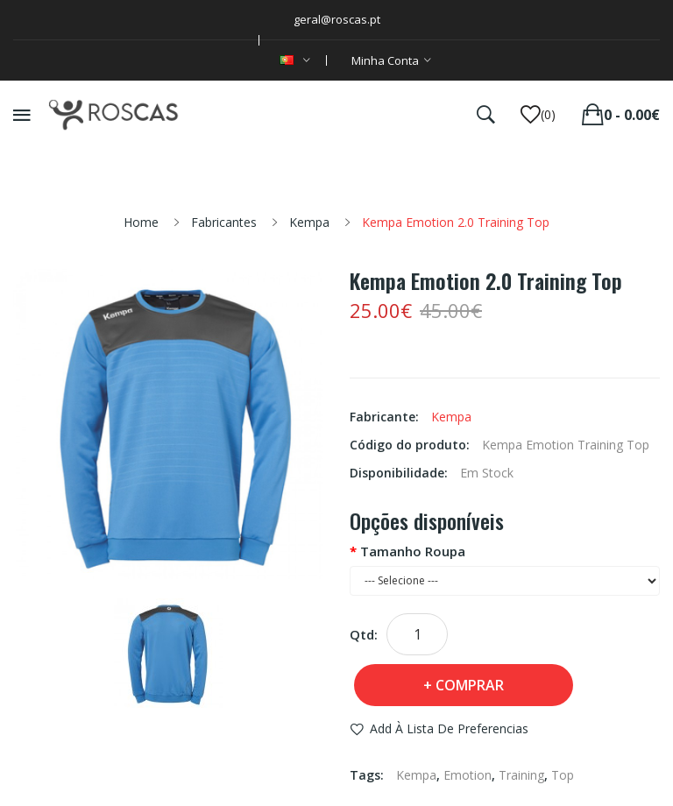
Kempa (309, 222)
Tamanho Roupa (412, 551)
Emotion (467, 775)
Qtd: (364, 634)
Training (521, 775)
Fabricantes (224, 222)
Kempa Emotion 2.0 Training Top (455, 222)
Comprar (470, 685)
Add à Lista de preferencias (449, 728)
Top (562, 775)
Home (141, 222)
